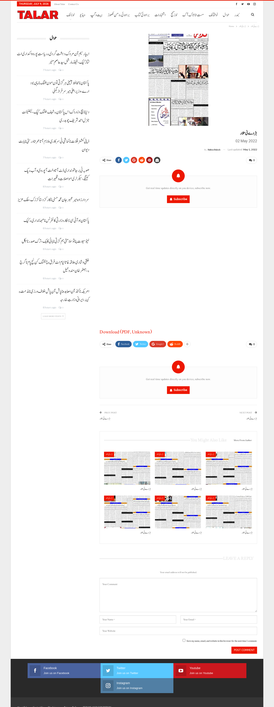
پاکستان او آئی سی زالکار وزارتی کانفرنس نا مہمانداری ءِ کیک (56, 220)
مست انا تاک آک (193, 15)
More (213, 15)
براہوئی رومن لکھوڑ (119, 15)
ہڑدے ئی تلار (105, 417)
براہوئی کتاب (142, 15)
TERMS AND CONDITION (97, 690)
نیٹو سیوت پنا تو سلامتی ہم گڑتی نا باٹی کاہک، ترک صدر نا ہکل (55, 241)
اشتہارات (160, 15)
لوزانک (70, 15)
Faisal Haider (251, 700)
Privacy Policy (71, 690)
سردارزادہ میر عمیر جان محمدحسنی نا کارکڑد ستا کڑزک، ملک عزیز (53, 199)
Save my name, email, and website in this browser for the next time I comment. (221, 639)
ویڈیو (82, 15)
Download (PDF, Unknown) (126, 331)
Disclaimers (54, 690)
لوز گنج (174, 15)
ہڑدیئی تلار (109, 452)
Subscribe (180, 198)
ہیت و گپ (96, 15)
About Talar (59, 4)
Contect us (73, 4)
